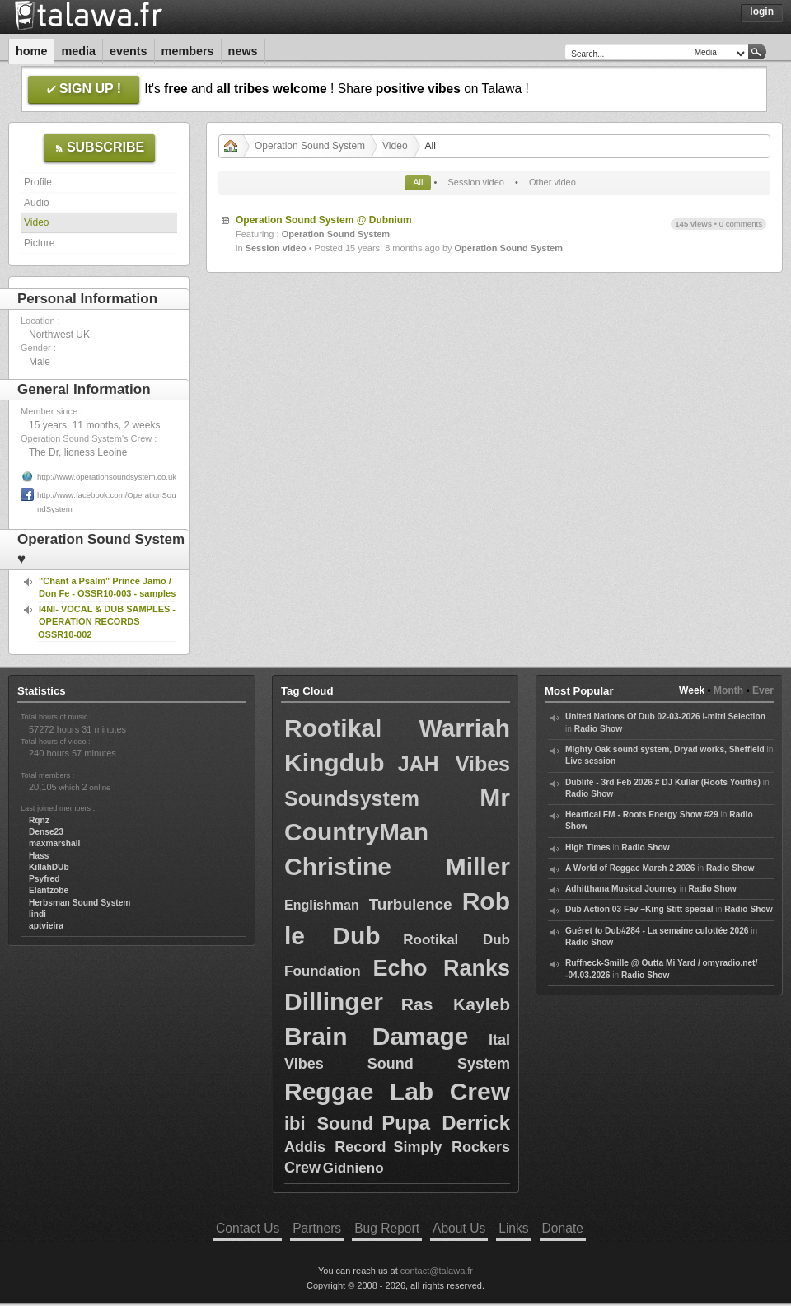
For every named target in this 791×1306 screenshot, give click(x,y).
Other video (552, 182)
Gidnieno (353, 1168)
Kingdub (334, 762)
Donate (562, 1228)
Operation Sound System (310, 146)
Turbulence (410, 904)
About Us (459, 1228)
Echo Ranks (441, 968)
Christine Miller (397, 866)
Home (31, 51)
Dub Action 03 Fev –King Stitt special (639, 909)
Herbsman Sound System (79, 902)
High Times (588, 847)
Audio (36, 202)
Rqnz (39, 820)
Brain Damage (376, 1036)
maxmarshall (54, 843)
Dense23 (46, 831)
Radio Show (598, 728)
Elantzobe (48, 890)
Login (762, 11)
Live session (590, 760)
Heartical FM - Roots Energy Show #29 (641, 814)
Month (728, 690)
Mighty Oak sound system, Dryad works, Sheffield (665, 749)
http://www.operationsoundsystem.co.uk (106, 476)
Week (691, 690)
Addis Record (335, 1147)
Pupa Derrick (445, 1123)
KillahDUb (49, 867)
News (243, 51)
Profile (38, 182)
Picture (39, 243)
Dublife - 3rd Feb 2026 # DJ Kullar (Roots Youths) (663, 782)
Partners (317, 1228)
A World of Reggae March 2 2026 (630, 868)
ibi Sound (328, 1123)
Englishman (321, 905)
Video (36, 222)
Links (513, 1228)
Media (78, 51)
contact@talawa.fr (436, 1271)
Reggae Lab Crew (397, 1091)
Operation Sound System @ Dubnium (324, 220)
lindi (37, 914)
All (418, 182)
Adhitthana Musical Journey (621, 888)
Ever (763, 690)
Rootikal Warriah (397, 728)
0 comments (740, 223)
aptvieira (46, 925)
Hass (39, 855)
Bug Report (386, 1228)
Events (128, 51)
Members (187, 51)
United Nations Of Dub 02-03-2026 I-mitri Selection (665, 716)
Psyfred (44, 878)
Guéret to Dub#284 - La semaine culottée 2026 (657, 930)
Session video (475, 182)
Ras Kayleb (455, 1004)
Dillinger (333, 1001)
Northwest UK (59, 334)
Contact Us (247, 1228)
